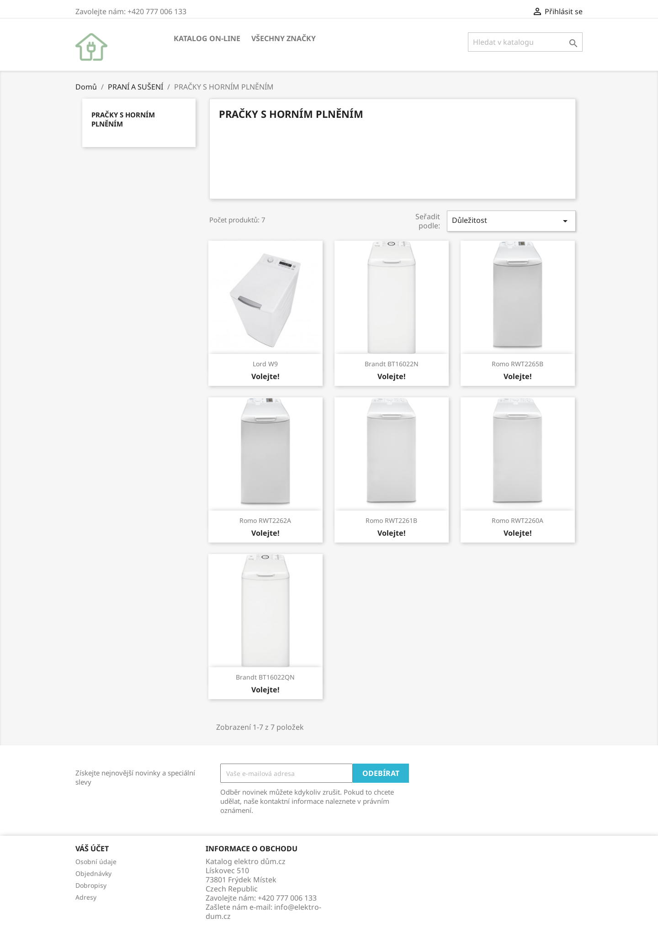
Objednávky (93, 873)
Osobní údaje (96, 861)
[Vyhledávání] (525, 42)
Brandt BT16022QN (265, 677)
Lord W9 (265, 363)
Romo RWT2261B (391, 520)
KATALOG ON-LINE (207, 38)
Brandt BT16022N (392, 363)
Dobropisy (90, 885)
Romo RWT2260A (517, 520)
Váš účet (92, 849)
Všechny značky (283, 38)
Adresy (85, 897)
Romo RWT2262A (265, 520)
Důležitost (511, 221)
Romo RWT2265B (517, 363)
